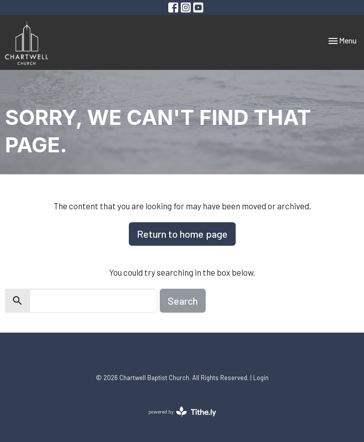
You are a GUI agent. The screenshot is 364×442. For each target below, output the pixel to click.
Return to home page (182, 234)
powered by (182, 412)
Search (183, 301)
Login (261, 378)
